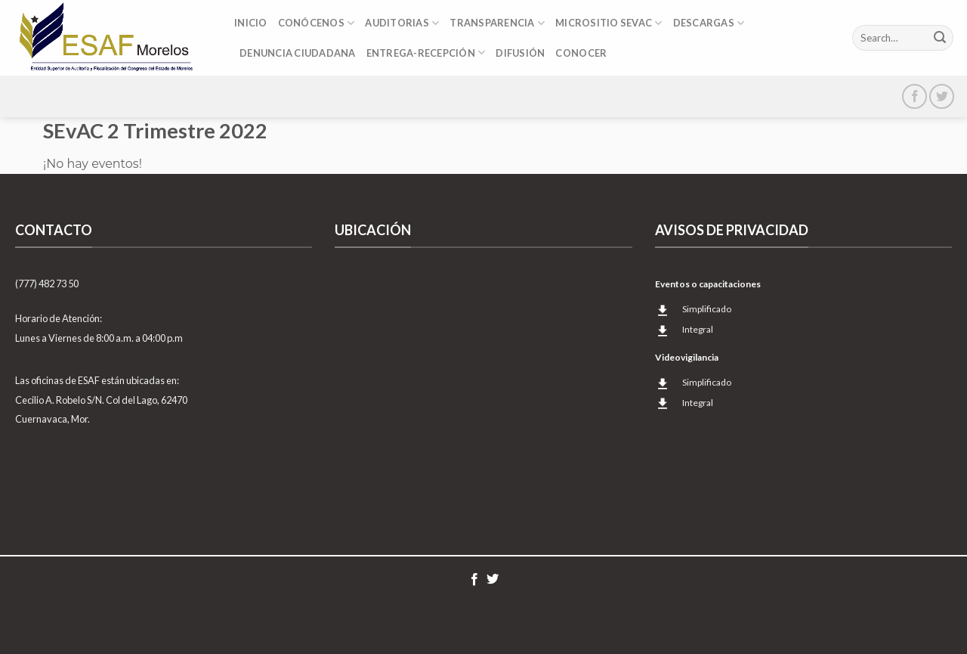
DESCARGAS (709, 23)
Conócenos (316, 23)
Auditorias (402, 23)
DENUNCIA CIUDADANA (297, 53)
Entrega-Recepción (426, 52)
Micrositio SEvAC (609, 23)
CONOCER (581, 53)
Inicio (250, 23)
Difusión (520, 53)
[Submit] (940, 38)
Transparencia (497, 23)
